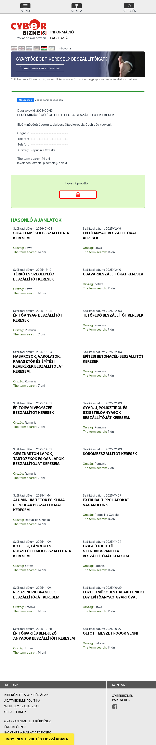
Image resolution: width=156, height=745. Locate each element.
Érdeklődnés (15, 727)
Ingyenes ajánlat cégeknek (27, 732)
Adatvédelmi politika (22, 700)
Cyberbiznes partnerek (122, 698)
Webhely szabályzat (21, 706)
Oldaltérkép (15, 712)
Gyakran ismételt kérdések (27, 721)
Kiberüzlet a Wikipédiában (26, 695)
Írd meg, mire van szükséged (40, 68)
